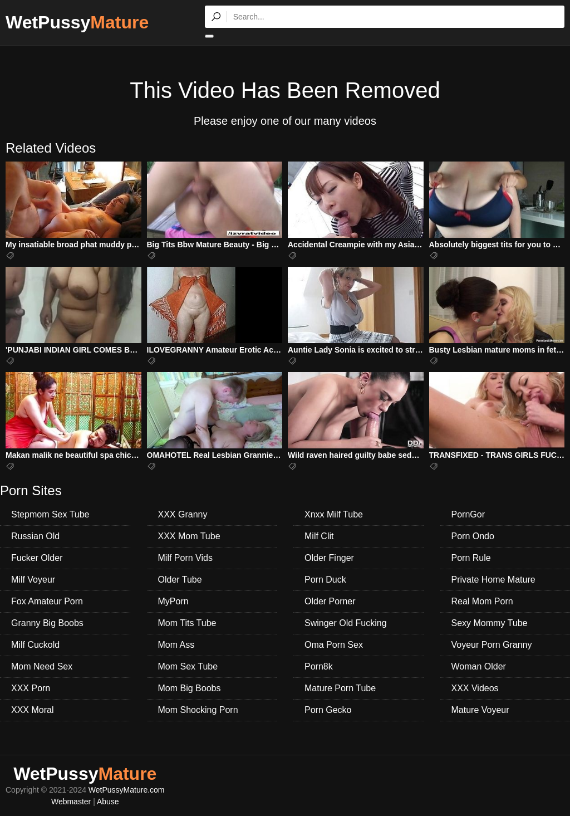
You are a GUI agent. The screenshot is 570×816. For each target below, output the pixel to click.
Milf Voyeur (33, 579)
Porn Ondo (472, 536)
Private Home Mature (493, 579)
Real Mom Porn (482, 601)
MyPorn (173, 601)
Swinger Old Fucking (345, 623)
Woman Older (478, 666)
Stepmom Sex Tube (50, 514)
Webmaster (71, 801)
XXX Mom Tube (189, 536)
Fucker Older (36, 558)
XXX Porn (30, 688)
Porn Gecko (327, 710)
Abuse (108, 801)
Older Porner (330, 601)
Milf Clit (318, 536)
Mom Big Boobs (189, 688)
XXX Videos (475, 688)
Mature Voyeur (480, 710)
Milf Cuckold (35, 644)
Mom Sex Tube (188, 666)
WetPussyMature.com (127, 789)
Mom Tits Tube (187, 623)
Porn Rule (471, 558)
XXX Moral (32, 710)
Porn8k (318, 666)
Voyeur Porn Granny (491, 644)
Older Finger (329, 558)
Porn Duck (325, 579)
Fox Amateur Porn (47, 601)
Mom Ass (176, 644)
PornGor (468, 514)
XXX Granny (183, 514)
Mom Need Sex (41, 666)
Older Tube (180, 579)
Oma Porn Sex (333, 644)
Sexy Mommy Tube (489, 623)
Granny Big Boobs (47, 623)
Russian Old (35, 536)
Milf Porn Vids (185, 558)
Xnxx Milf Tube (333, 514)
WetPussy (77, 22)
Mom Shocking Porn (198, 710)
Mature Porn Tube (340, 688)
